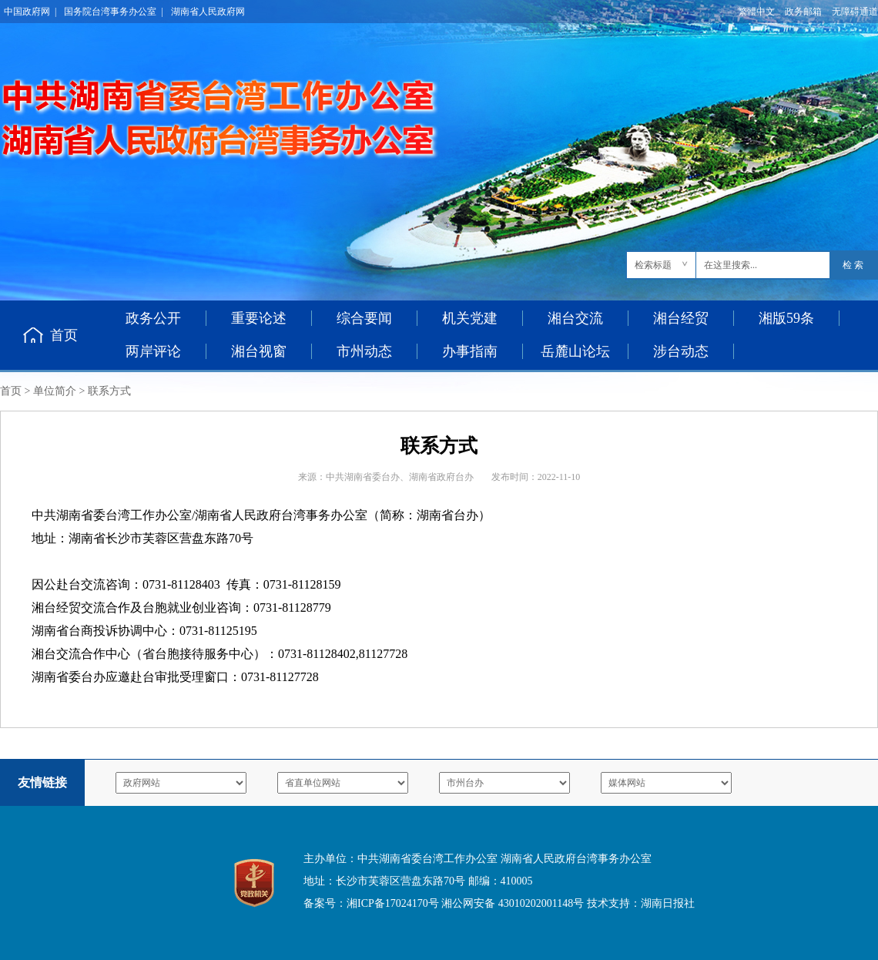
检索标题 (653, 265)
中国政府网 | (30, 11)
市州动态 (364, 351)
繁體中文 (756, 11)
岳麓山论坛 (575, 351)
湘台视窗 (259, 351)
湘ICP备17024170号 (393, 903)
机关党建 (470, 318)
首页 (64, 335)
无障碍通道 (855, 11)
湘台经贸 (681, 318)
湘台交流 (575, 318)
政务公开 (153, 318)
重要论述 (259, 318)
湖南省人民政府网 (208, 11)
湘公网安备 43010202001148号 (512, 903)
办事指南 (470, 351)
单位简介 (54, 391)
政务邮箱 (803, 11)
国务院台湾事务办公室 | (113, 11)
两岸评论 (153, 351)
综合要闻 (364, 318)
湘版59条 (786, 318)
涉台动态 (681, 351)
